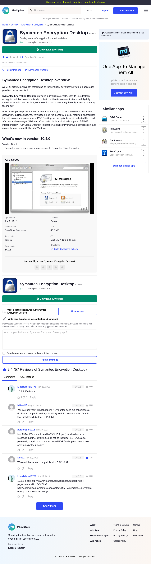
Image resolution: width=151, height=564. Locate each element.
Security (14, 24)
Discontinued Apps (99, 535)
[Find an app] (30, 10)
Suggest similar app (124, 165)
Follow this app (12, 70)
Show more (49, 505)
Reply (33, 397)
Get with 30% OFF (124, 92)
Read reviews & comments (14, 62)
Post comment (49, 359)
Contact (136, 525)
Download (49, 49)
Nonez (20, 457)
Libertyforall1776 (26, 386)
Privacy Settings (120, 535)
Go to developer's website (64, 249)
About (93, 525)
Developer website (36, 70)
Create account (125, 10)
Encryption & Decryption (32, 24)
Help (135, 530)
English (12, 548)
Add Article (95, 541)
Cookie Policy (119, 541)
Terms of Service (121, 525)
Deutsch (21, 548)
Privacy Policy (119, 530)
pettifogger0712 (26, 429)
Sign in (105, 10)
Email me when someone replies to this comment (32, 353)
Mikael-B (22, 405)
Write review (77, 311)
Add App (94, 530)
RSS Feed (138, 535)
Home (5, 24)
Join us (101, 2)
